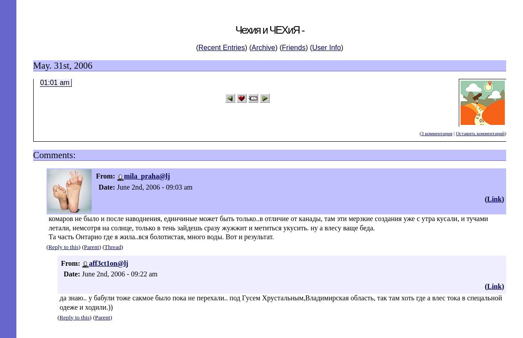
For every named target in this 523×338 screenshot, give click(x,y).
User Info (326, 47)
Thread (113, 247)
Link (494, 199)
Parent (91, 247)
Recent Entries (221, 47)
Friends (294, 47)
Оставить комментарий (480, 133)
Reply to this (63, 247)
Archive (263, 47)
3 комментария (436, 133)
